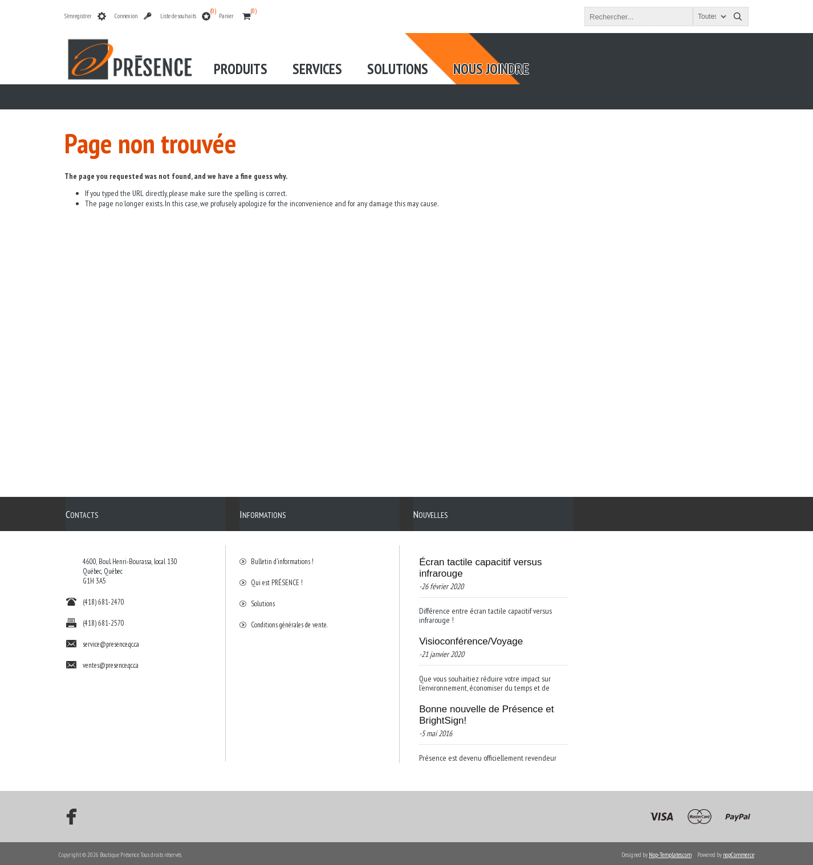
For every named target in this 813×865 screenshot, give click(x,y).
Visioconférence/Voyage (471, 635)
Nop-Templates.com (670, 852)
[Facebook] (68, 814)
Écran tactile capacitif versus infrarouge (480, 562)
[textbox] (656, 16)
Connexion (126, 16)
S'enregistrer (78, 16)
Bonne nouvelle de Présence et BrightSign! (486, 709)
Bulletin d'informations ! (282, 556)
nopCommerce (738, 852)
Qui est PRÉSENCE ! (277, 577)
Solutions (263, 598)
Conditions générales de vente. (289, 619)
